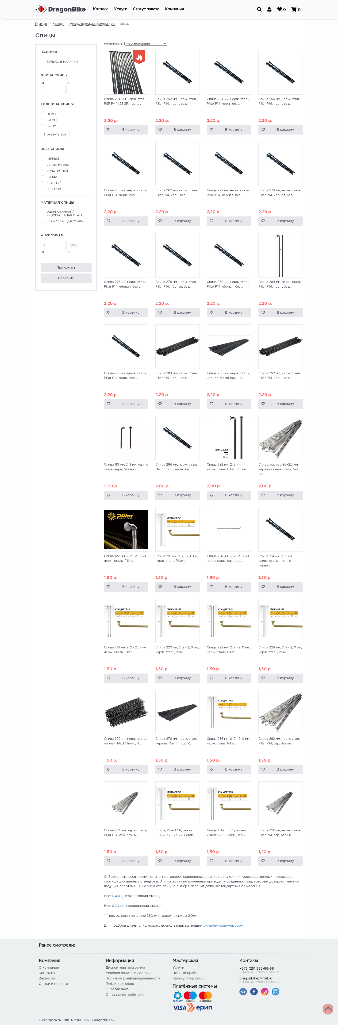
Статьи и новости (53, 984)
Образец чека (117, 989)
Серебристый (57, 165)
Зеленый (53, 189)
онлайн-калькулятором (223, 925)
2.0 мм (51, 120)
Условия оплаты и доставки (129, 973)
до (78, 88)
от (53, 88)
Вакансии (47, 978)
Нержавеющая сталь (64, 221)
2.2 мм (51, 126)
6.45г (116, 896)
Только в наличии (62, 62)
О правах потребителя (125, 994)
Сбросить (66, 278)
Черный (52, 159)
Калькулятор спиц (188, 978)
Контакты (47, 973)
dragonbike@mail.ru (269, 980)
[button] (101, 9)
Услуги (178, 967)
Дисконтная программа (125, 967)
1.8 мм (51, 114)
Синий (51, 177)
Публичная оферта (122, 984)
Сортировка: (113, 44)
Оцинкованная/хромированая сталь (64, 214)
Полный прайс (185, 973)
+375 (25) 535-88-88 (269, 970)
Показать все (55, 134)
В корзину (130, 129)
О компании (49, 967)
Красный (53, 183)
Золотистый (57, 171)
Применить (66, 267)
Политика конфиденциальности (133, 978)
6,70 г (116, 906)
